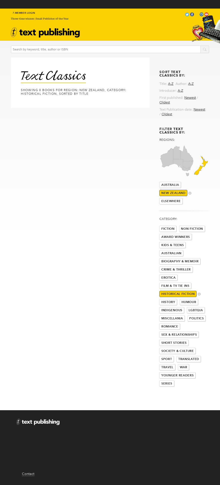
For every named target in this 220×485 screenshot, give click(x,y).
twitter (187, 15)
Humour (189, 302)
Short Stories (174, 343)
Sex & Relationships (179, 334)
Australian (171, 253)
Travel (167, 367)
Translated (188, 359)
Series (166, 383)
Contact (28, 474)
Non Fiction (192, 229)
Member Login (24, 12)
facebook (192, 15)
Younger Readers (177, 375)
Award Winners (175, 237)
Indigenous (171, 310)
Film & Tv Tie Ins (175, 286)
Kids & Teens (172, 245)
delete (190, 193)
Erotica (168, 277)
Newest (190, 98)
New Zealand (173, 193)
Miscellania (172, 318)
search (204, 49)
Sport (166, 359)
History (168, 302)
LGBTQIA (196, 310)
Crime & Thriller (176, 269)
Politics (196, 318)
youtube (206, 15)
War (183, 367)
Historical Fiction (178, 294)
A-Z (170, 84)
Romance (169, 326)
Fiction (168, 229)
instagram (201, 15)
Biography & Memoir (180, 261)
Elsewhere (171, 201)
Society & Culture (177, 351)
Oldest (164, 102)
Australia (170, 185)
